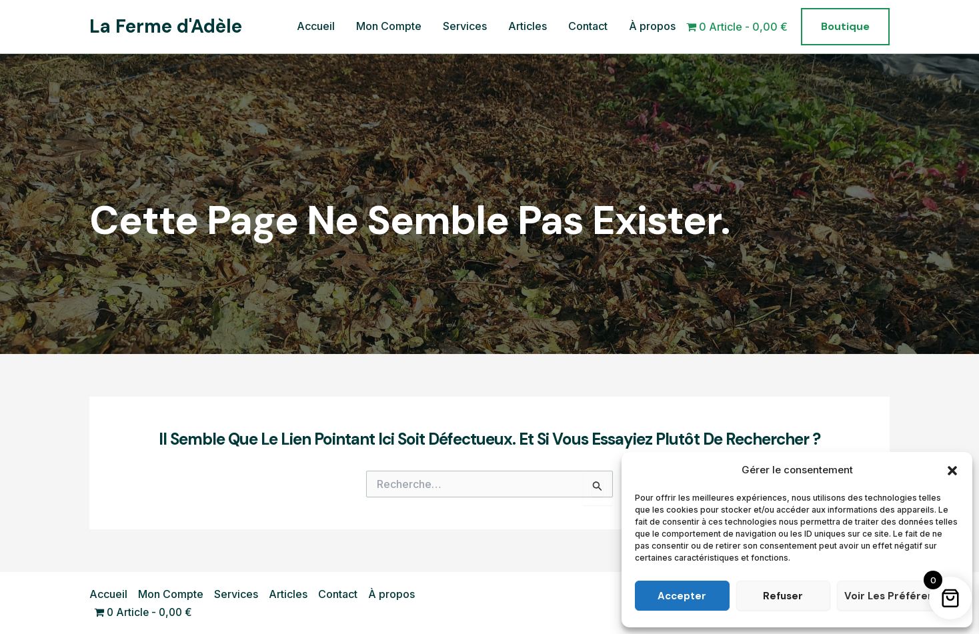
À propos (652, 26)
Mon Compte (388, 26)
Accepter (682, 596)
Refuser (783, 596)
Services (465, 26)
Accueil (316, 26)
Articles (527, 26)
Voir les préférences (898, 596)
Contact (588, 26)
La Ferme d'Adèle (165, 26)
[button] (952, 470)
